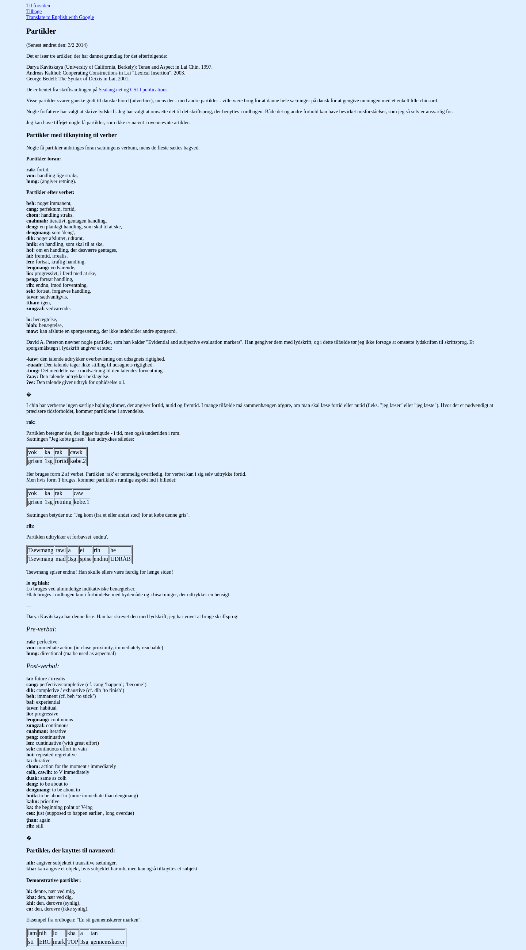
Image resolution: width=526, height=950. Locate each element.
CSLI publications (148, 89)
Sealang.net (110, 89)
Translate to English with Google (60, 17)
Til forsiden (38, 5)
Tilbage (34, 11)
